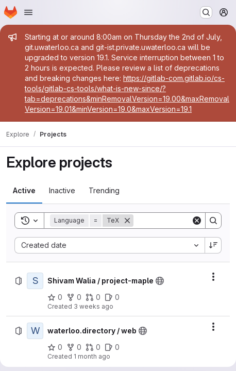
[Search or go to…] (206, 12)
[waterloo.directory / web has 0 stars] (54, 347)
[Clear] (197, 220)
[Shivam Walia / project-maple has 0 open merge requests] (93, 297)
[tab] (24, 191)
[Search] (213, 220)
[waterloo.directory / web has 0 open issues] (112, 347)
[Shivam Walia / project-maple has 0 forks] (73, 297)
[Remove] (127, 220)
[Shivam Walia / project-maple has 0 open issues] (112, 297)
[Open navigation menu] (28, 12)
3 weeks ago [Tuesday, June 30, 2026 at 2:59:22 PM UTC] (93, 306)
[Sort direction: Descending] (213, 245)
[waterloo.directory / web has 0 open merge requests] (93, 347)
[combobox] (109, 245)
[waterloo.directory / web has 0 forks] (73, 347)
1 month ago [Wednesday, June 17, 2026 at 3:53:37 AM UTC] (92, 356)
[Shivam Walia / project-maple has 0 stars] (54, 297)
